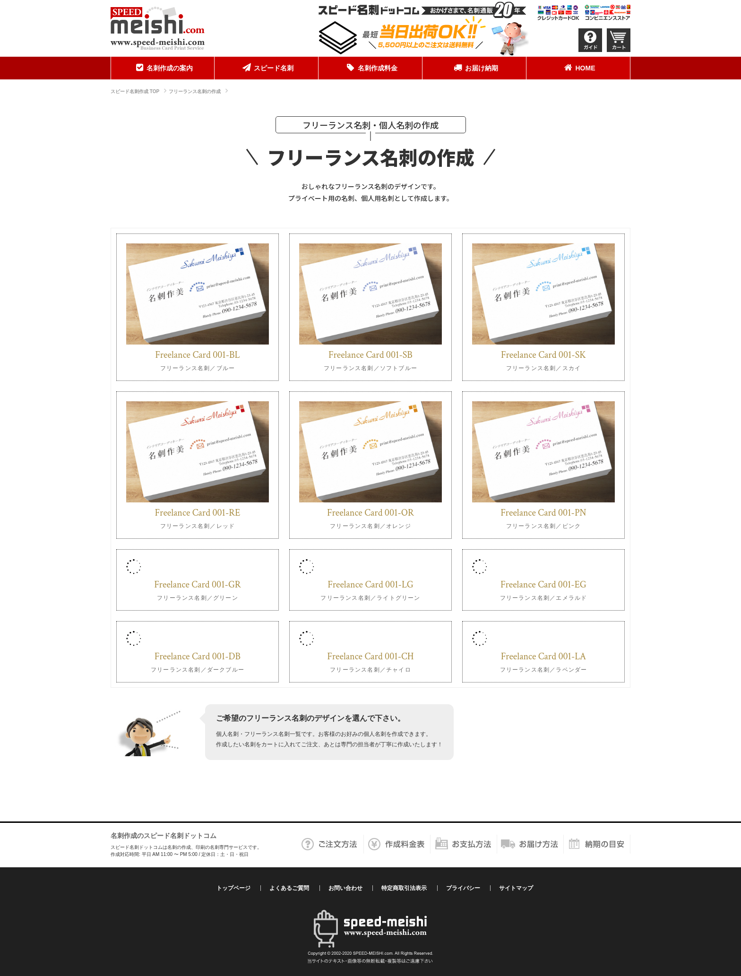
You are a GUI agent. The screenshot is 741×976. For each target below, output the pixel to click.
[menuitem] (163, 68)
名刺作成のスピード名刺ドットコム (163, 835)
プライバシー (463, 888)
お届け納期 (474, 67)
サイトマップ (516, 888)
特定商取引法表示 (404, 888)
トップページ (233, 888)
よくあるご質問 (289, 888)
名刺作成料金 (370, 67)
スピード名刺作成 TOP (135, 91)
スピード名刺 (266, 67)
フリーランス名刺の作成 (195, 91)
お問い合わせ (345, 888)
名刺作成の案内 (162, 67)
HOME (578, 67)
